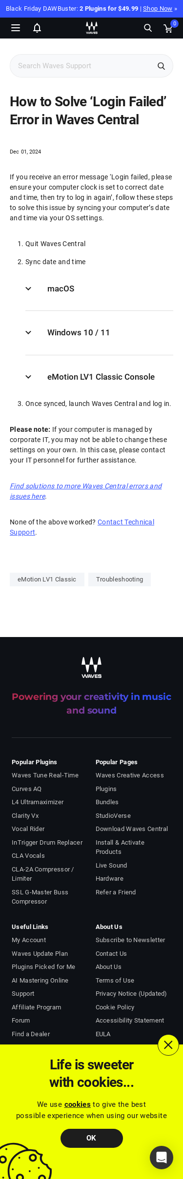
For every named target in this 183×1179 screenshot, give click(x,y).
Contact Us (111, 953)
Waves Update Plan (40, 953)
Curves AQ (27, 788)
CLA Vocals (28, 855)
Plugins (106, 788)
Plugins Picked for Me (43, 966)
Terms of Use (115, 980)
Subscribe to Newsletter (130, 940)
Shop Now (157, 8)
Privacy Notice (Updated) (131, 993)
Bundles (107, 802)
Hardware (109, 878)
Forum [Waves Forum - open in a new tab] (21, 1020)
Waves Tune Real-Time (45, 775)
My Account (29, 940)
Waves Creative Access (130, 775)
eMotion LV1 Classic (47, 579)
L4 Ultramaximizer (37, 802)
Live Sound (111, 865)
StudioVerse (113, 815)
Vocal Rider (28, 828)
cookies (77, 1104)
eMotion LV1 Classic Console (101, 377)
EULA (103, 1034)
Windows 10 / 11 (78, 332)
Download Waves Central (132, 828)
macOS (60, 288)
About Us (109, 966)
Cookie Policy (115, 1007)
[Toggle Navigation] (15, 28)
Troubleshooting (119, 579)
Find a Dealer (31, 1034)
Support (23, 993)
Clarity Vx (25, 815)
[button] (161, 1157)
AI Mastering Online (40, 980)
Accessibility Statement (130, 1020)
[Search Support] (81, 66)
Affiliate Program (36, 1007)
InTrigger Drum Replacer (47, 842)
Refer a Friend (116, 892)
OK (91, 1138)
